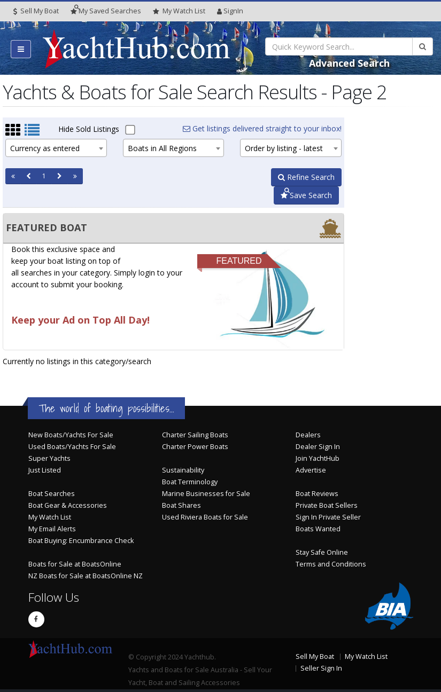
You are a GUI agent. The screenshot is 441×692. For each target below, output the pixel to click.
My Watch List (49, 517)
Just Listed (44, 470)
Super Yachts (49, 458)
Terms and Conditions (331, 564)
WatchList (179, 11)
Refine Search (306, 177)
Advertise (311, 470)
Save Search (306, 195)
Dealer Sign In (318, 446)
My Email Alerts (52, 528)
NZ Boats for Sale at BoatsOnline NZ (85, 575)
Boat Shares (181, 505)
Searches (106, 10)
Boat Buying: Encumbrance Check (81, 540)
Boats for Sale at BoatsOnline (74, 564)
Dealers (308, 434)
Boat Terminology (190, 481)
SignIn (230, 10)
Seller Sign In (321, 668)
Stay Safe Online (322, 552)
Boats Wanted (318, 528)
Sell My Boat (36, 10)
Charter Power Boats (195, 446)
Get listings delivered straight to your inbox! (262, 128)
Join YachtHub (317, 458)
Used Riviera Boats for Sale (205, 517)
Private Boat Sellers (327, 505)
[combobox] (56, 148)
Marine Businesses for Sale (206, 493)
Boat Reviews (317, 493)
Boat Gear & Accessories (67, 505)
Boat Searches (51, 493)
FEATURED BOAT (46, 227)
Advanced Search (349, 63)
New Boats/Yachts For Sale (70, 434)
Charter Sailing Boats (195, 434)
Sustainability (183, 470)
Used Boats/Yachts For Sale (72, 446)
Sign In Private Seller (328, 517)
